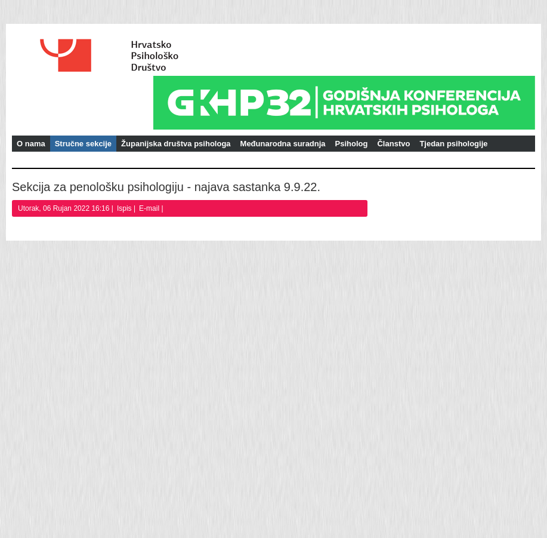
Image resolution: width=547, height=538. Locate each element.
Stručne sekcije (83, 143)
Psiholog (351, 143)
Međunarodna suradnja (283, 143)
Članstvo (393, 143)
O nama (31, 143)
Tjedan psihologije (453, 143)
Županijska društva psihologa (175, 143)
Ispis (125, 208)
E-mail (150, 208)
